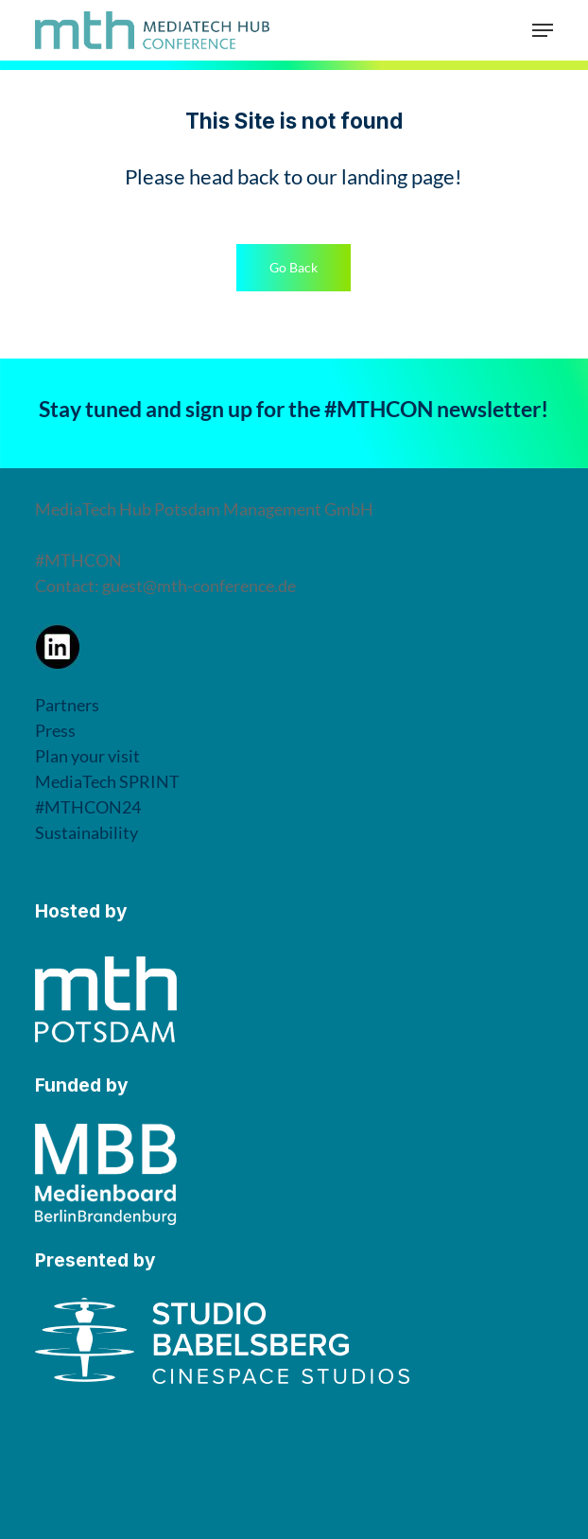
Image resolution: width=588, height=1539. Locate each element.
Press (55, 730)
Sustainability (86, 832)
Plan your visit (87, 755)
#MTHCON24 (88, 806)
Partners (67, 704)
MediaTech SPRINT (107, 781)
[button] (542, 30)
